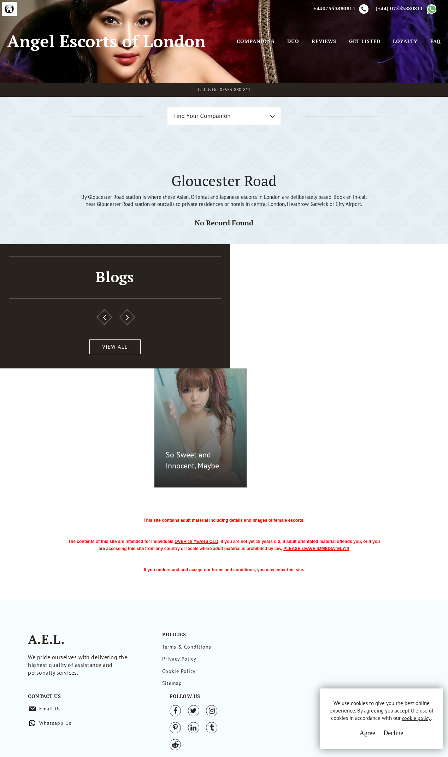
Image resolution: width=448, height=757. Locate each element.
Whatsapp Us (290, 664)
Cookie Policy (179, 676)
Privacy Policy (179, 663)
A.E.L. (46, 642)
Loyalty (392, 74)
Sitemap (172, 689)
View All (40, 441)
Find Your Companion (194, 167)
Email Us (285, 650)
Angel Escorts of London (90, 67)
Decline (384, 735)
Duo (280, 74)
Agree (358, 735)
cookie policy (376, 723)
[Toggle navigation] (234, 63)
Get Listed (351, 74)
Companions (243, 74)
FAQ (422, 74)
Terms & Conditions (186, 650)
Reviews (311, 74)
